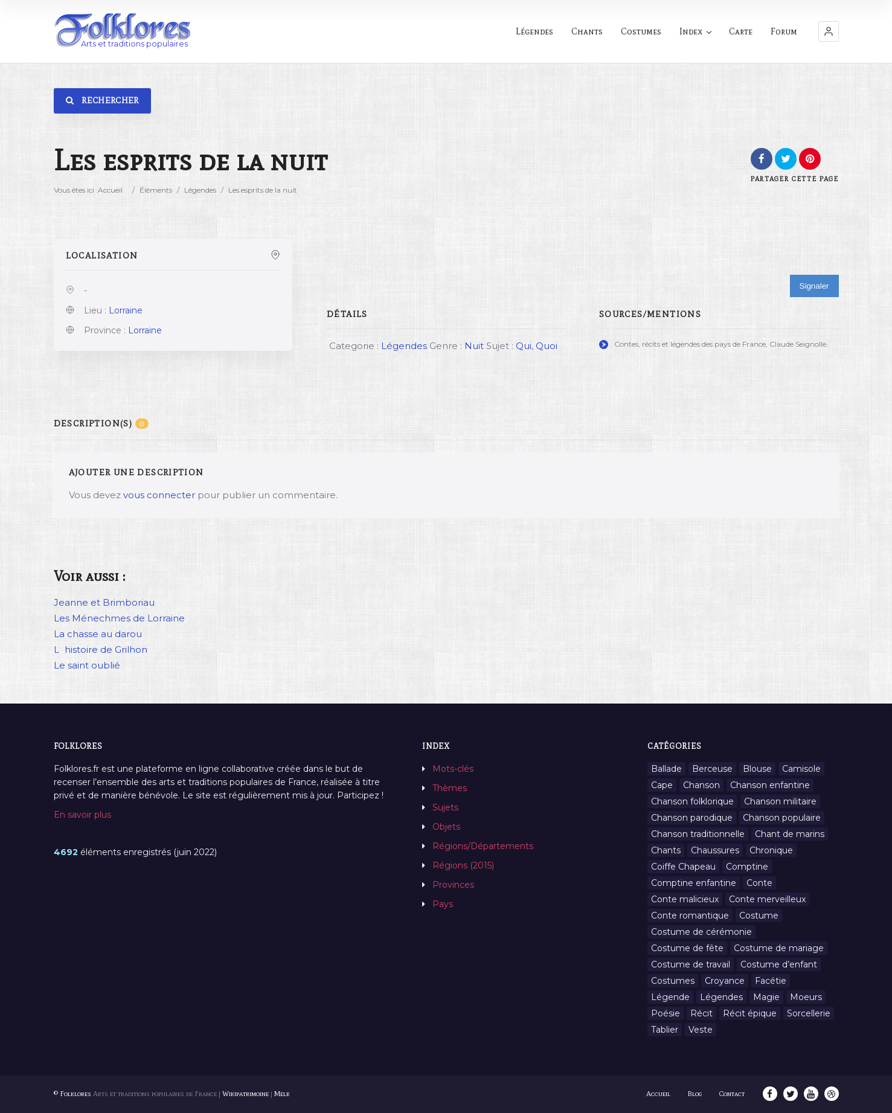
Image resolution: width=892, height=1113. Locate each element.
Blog (694, 1093)
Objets (446, 826)
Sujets (445, 807)
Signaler (814, 285)
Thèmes (449, 788)
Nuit (474, 345)
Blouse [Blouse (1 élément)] (757, 768)
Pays (442, 904)
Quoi (546, 345)
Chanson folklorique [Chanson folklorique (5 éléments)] (692, 801)
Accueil (110, 189)
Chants (587, 31)
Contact (732, 1093)
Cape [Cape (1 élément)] (662, 785)
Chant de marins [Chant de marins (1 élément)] (789, 834)
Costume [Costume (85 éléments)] (758, 915)
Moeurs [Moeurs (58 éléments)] (806, 997)
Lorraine (126, 310)
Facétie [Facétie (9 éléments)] (770, 980)
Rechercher (102, 100)
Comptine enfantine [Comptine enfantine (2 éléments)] (693, 882)
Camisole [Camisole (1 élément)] (801, 768)
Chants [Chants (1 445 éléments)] (666, 850)
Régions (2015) (463, 865)
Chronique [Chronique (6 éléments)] (771, 850)
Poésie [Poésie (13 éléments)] (665, 1013)
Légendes (534, 31)
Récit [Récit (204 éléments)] (701, 1013)
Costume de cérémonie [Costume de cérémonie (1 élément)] (701, 931)
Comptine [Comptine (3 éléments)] (747, 866)
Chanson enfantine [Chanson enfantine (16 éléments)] (770, 785)
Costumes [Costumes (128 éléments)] (673, 980)
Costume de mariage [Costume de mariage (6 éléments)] (779, 948)
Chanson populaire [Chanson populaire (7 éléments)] (782, 817)
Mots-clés (452, 768)
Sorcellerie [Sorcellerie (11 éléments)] (808, 1013)
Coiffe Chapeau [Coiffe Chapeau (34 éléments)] (683, 866)
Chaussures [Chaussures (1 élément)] (715, 850)
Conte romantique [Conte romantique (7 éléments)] (690, 915)
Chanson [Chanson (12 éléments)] (701, 785)
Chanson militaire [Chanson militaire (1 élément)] (780, 801)
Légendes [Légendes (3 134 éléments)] (721, 997)
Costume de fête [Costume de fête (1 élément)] (687, 948)
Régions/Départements (482, 846)
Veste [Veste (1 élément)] (700, 1029)
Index (695, 31)
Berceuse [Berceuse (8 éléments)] (712, 768)
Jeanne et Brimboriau (104, 602)
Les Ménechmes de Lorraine (119, 618)
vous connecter (159, 495)
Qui (523, 345)
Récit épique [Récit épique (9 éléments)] (750, 1013)
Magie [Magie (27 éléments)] (766, 997)
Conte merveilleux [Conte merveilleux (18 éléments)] (767, 899)
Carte (740, 31)
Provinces (453, 884)
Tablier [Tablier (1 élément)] (664, 1029)
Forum (784, 31)
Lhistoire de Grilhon (100, 649)
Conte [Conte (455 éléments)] (759, 882)
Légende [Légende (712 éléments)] (670, 997)
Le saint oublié (87, 665)
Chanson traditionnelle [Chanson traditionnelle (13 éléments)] (698, 834)
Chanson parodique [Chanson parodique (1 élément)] (692, 817)
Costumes (641, 31)
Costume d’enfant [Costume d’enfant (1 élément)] (778, 964)
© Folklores (72, 1093)
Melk (282, 1093)
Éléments (156, 189)
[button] (828, 31)
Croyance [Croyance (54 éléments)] (725, 980)
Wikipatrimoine (245, 1093)
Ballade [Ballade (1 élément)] (666, 768)
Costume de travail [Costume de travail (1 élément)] (690, 964)
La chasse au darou (98, 634)
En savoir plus (82, 814)
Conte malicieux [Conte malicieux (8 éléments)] (685, 899)
